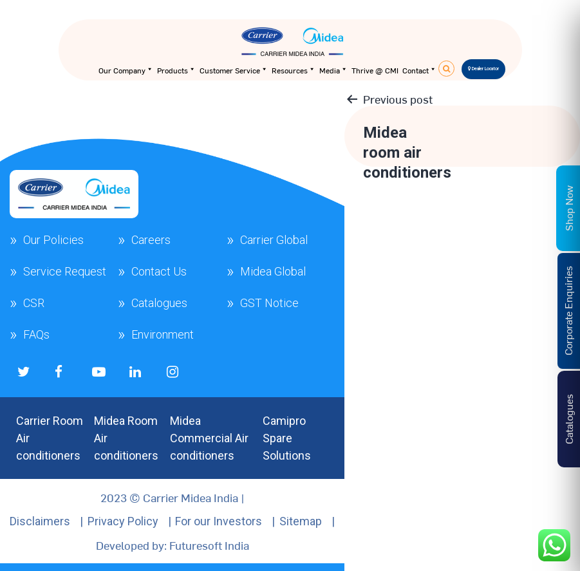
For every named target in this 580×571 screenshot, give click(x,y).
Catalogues (159, 303)
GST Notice (269, 303)
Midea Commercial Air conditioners (209, 438)
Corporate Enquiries (568, 311)
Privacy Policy (123, 521)
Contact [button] (419, 70)
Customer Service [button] (234, 70)
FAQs (36, 334)
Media (333, 70)
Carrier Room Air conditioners (49, 438)
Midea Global (273, 271)
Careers (151, 240)
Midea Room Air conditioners (126, 438)
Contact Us (159, 271)
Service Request (64, 271)
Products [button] (176, 70)
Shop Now (568, 208)
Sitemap (300, 521)
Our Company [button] (125, 70)
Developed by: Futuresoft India (172, 545)
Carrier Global (274, 240)
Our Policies (53, 240)
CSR (33, 303)
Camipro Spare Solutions (287, 438)
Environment (162, 334)
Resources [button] (293, 70)
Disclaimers (40, 521)
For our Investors (218, 521)
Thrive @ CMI (374, 70)
